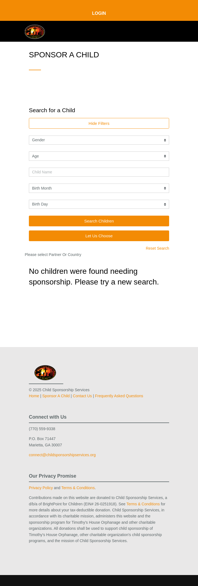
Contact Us (82, 396)
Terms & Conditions (78, 488)
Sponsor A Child (56, 396)
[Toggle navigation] (165, 31)
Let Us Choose (98, 235)
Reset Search (157, 248)
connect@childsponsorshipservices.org (62, 455)
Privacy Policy (41, 488)
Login (99, 13)
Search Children (99, 221)
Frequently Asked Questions (119, 396)
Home (34, 396)
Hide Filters (99, 123)
